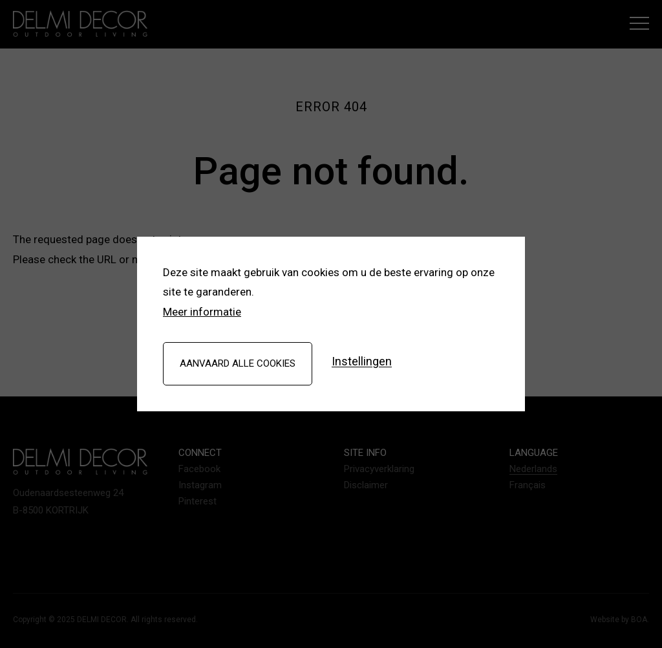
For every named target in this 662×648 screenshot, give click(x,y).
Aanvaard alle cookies (237, 363)
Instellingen (362, 362)
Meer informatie (202, 311)
